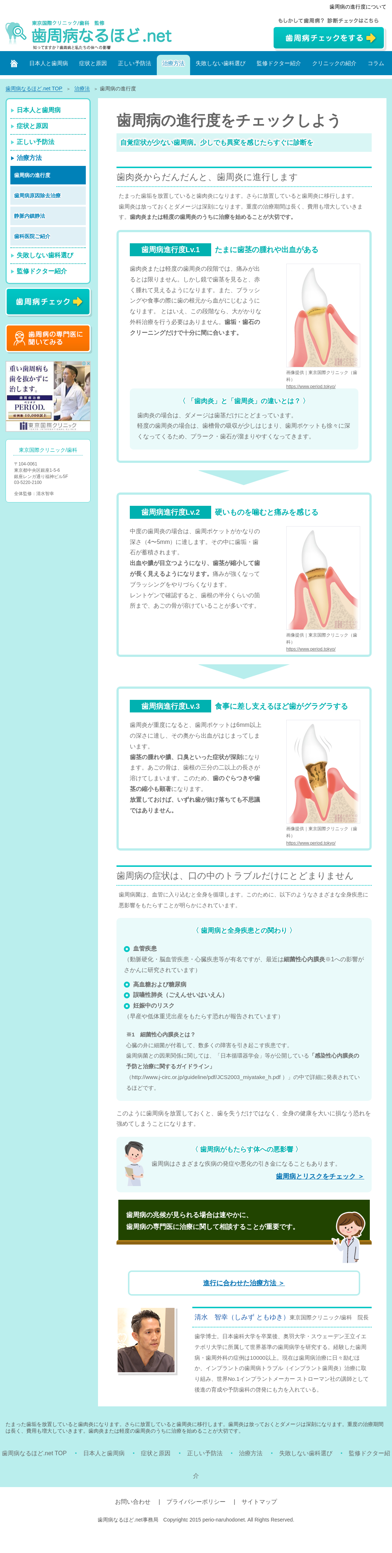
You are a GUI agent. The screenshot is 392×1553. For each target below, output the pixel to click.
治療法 (82, 88)
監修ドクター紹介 (279, 63)
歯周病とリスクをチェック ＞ (320, 1176)
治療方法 (173, 63)
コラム (376, 63)
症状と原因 (93, 63)
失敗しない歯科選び (221, 63)
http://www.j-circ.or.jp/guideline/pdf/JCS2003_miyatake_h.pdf (206, 1077)
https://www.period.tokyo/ (310, 386)
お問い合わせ (133, 1502)
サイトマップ (259, 1502)
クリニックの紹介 (334, 63)
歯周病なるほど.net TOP (34, 1453)
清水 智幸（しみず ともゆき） (242, 1317)
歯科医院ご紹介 (32, 236)
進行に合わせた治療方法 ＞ (244, 1283)
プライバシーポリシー (196, 1502)
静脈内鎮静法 (29, 216)
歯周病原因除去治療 (37, 195)
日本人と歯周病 (48, 63)
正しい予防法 (134, 63)
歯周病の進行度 (32, 175)
